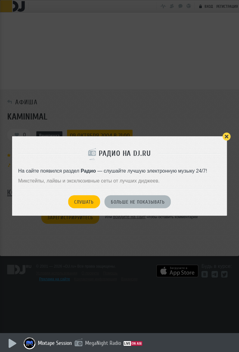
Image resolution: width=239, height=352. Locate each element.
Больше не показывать (138, 202)
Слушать (84, 202)
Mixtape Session (55, 343)
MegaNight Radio (103, 343)
